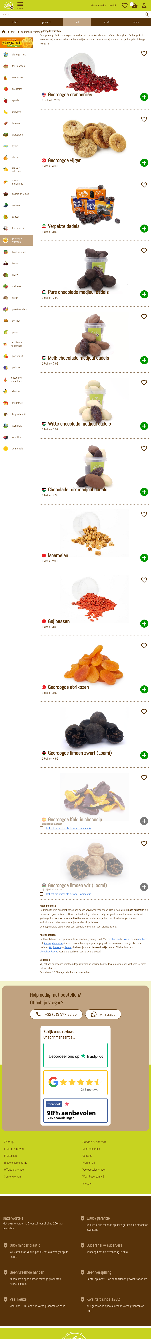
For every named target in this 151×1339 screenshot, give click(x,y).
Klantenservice (91, 1149)
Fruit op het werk (14, 1149)
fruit (13, 32)
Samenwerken (12, 1176)
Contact (87, 1156)
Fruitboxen (10, 1156)
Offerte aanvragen (14, 1169)
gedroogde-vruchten (31, 32)
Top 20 (106, 22)
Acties (15, 22)
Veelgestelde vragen (94, 1169)
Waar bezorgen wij (93, 1176)
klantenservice (98, 5)
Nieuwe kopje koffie (15, 1163)
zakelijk (112, 5)
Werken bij (89, 1163)
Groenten (46, 22)
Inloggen (87, 1183)
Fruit (77, 22)
